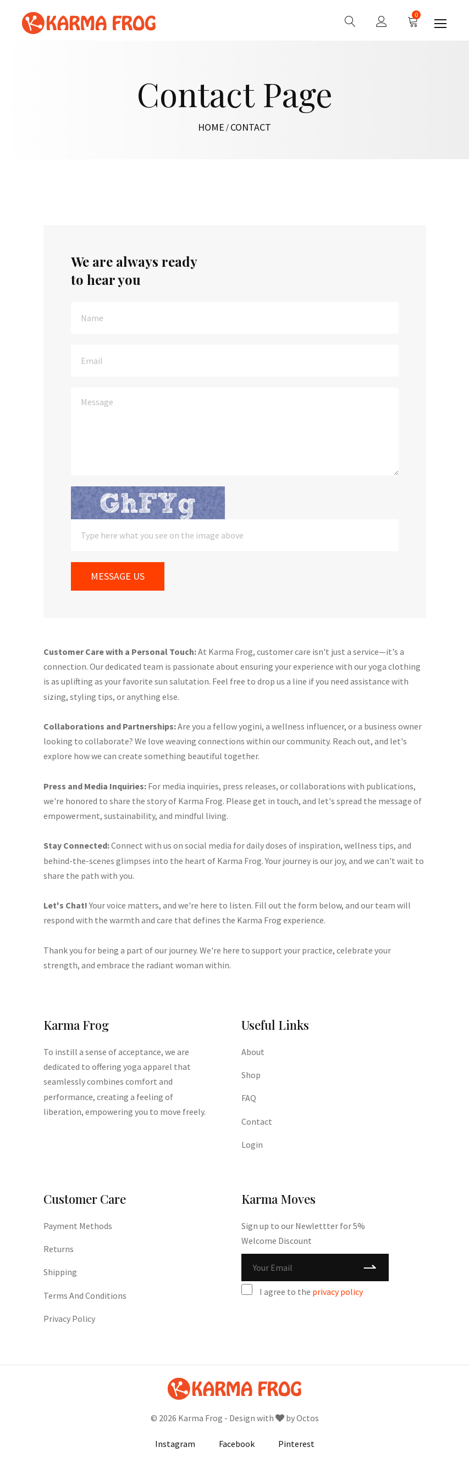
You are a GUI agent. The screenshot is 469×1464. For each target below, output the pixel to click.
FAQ (248, 1097)
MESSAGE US (118, 576)
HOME (211, 127)
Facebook (237, 1443)
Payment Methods (77, 1225)
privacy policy (337, 1291)
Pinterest (296, 1443)
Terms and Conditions (84, 1295)
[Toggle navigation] (442, 24)
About (252, 1051)
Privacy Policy (69, 1318)
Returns (58, 1248)
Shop (251, 1074)
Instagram (175, 1443)
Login (252, 1144)
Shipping (60, 1271)
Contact (256, 1121)
